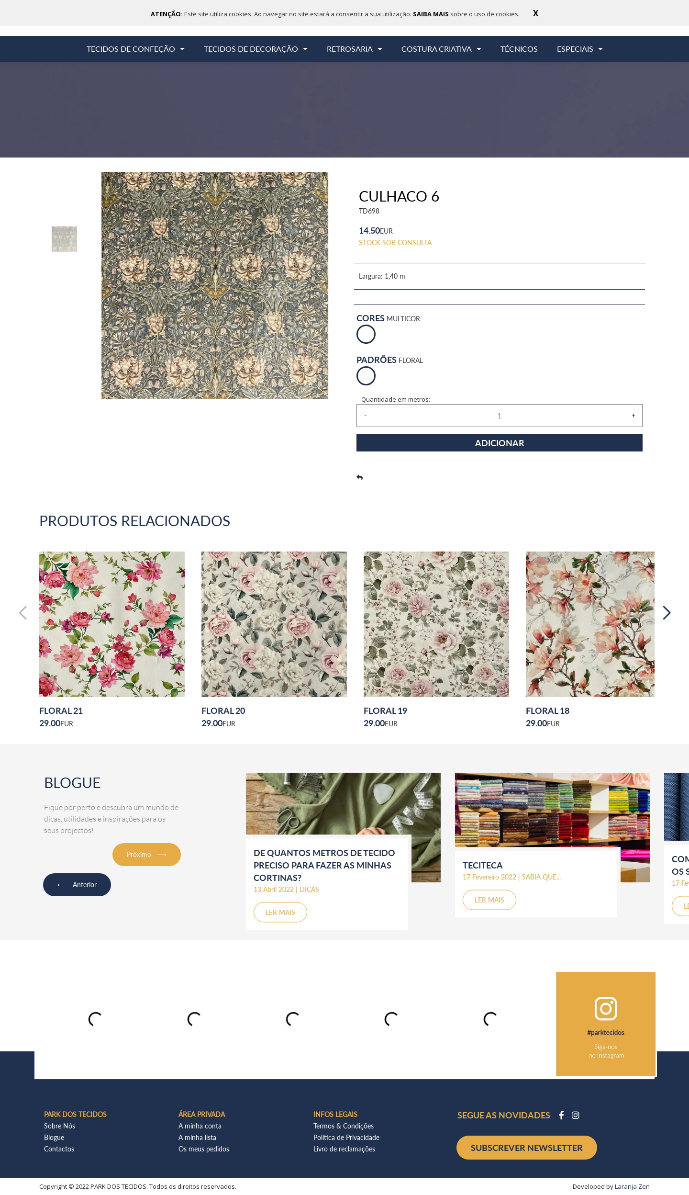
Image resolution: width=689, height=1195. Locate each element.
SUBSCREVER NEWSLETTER (527, 1147)
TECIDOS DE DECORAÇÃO (251, 48)
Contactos (59, 1149)
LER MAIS (280, 912)
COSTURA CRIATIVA (436, 48)
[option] (64, 239)
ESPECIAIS (575, 48)
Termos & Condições (343, 1126)
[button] (666, 613)
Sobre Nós (59, 1126)
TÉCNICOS (519, 48)
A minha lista (197, 1137)
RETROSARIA (350, 48)
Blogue (54, 1137)
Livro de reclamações (344, 1149)
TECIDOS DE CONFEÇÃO (131, 48)
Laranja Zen (632, 1186)
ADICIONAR (499, 443)
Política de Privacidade (346, 1137)
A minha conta (200, 1126)
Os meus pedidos (203, 1149)
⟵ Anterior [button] (77, 884)
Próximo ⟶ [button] (147, 854)
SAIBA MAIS (431, 14)
